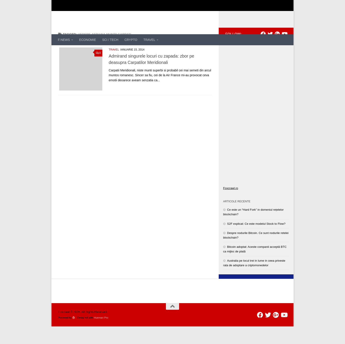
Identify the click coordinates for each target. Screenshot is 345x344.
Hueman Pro (101, 335)
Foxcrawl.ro (230, 205)
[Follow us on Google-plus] (277, 51)
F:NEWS (64, 40)
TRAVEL (149, 40)
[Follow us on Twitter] (270, 51)
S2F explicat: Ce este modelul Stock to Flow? (256, 241)
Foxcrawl (75, 14)
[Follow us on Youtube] (284, 51)
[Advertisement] (207, 16)
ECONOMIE (87, 40)
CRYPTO (131, 40)
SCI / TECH (110, 40)
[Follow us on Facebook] (263, 51)
